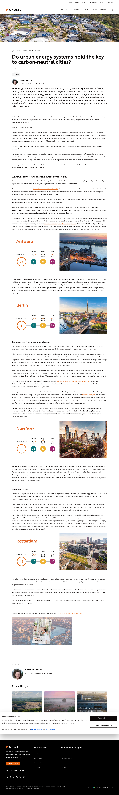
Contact (101, 2)
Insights (103, 10)
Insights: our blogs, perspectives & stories (28, 51)
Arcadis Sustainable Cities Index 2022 (45, 189)
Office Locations (92, 2)
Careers (108, 2)
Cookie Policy (51, 790)
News (77, 2)
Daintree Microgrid (88, 395)
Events (83, 2)
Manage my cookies (102, 786)
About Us (63, 10)
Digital (94, 10)
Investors (70, 2)
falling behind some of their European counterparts (73, 381)
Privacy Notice (36, 790)
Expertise (76, 10)
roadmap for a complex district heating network (60, 224)
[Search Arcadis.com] (112, 10)
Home (13, 50)
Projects (85, 10)
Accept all (101, 779)
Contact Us (12, 763)
